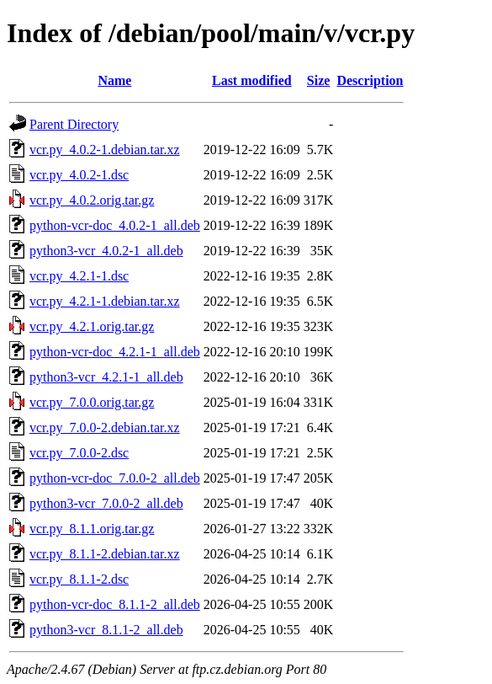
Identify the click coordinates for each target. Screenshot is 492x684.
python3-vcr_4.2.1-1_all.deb (106, 377)
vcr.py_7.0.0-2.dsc (79, 453)
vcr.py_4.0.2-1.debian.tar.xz (104, 149)
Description (369, 80)
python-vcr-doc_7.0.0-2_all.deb (114, 478)
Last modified (252, 80)
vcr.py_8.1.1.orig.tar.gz (91, 528)
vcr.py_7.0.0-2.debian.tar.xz (104, 427)
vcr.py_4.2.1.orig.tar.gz (91, 326)
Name (114, 80)
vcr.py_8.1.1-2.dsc (79, 579)
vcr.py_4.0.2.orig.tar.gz (91, 200)
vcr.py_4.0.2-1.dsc (79, 175)
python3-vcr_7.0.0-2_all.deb (106, 503)
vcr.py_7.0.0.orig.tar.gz (91, 402)
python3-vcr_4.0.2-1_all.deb (106, 250)
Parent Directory (74, 124)
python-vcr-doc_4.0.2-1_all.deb (114, 225)
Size (319, 80)
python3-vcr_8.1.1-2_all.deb (106, 630)
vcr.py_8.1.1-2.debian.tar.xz (104, 554)
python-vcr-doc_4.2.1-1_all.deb (114, 352)
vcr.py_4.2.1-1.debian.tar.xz (104, 301)
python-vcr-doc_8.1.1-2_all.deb (114, 604)
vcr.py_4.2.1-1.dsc (79, 276)
